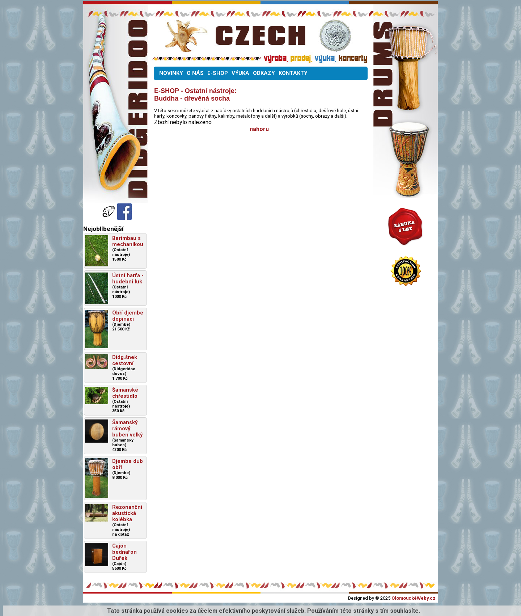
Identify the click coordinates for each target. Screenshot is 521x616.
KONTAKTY (293, 73)
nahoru (259, 129)
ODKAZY (264, 73)
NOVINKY (171, 73)
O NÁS (195, 73)
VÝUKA (240, 73)
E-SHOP (217, 73)
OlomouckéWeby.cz (413, 598)
